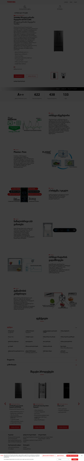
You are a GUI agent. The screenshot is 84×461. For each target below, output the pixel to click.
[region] (42, 456)
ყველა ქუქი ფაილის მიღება (72, 455)
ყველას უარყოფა (60, 455)
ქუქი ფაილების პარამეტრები (48, 455)
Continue (74, 459)
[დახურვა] (81, 455)
